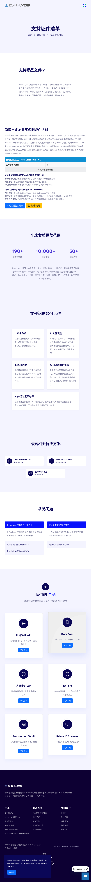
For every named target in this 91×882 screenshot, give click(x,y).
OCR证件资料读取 (40, 813)
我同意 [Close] (12, 872)
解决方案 (41, 35)
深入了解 (23, 650)
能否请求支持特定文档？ (59, 525)
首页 (30, 35)
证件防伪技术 (38, 826)
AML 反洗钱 (9, 826)
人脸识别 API (10, 821)
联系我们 (64, 830)
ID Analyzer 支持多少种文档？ (19, 525)
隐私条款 (64, 826)
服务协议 (64, 821)
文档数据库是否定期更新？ (18, 551)
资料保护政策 (75, 847)
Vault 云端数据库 (11, 830)
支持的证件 (37, 830)
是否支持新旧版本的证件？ (60, 544)
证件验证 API (10, 813)
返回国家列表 (15, 205)
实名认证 (36, 817)
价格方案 (64, 817)
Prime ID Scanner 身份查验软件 (17, 834)
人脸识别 (36, 821)
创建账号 (34, 205)
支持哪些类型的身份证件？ (18, 544)
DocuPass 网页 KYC (12, 817)
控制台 (63, 813)
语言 (45, 854)
